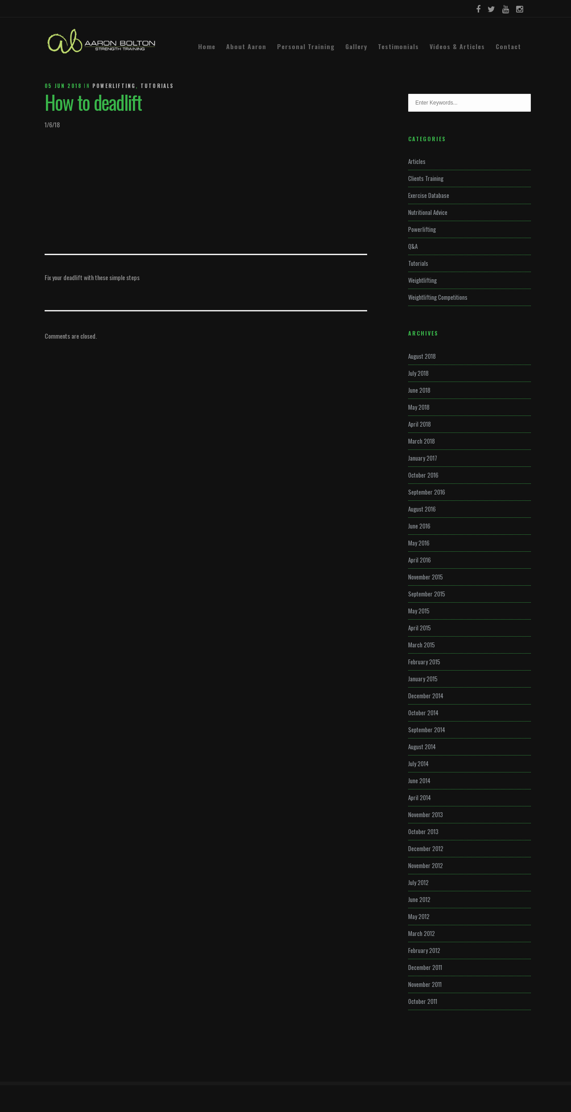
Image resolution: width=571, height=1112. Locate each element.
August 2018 (422, 356)
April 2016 (419, 559)
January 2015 (423, 678)
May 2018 (419, 407)
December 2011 (425, 967)
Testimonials (398, 46)
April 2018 (419, 424)
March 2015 (421, 644)
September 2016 (426, 491)
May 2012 (419, 916)
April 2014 (419, 797)
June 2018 (419, 390)
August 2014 (422, 746)
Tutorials (157, 85)
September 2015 (426, 593)
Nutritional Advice (427, 212)
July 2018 (418, 373)
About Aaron (246, 46)
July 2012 (418, 882)
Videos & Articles (457, 46)
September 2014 (426, 729)
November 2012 (425, 865)
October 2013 (423, 831)
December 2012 (425, 848)
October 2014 (423, 712)
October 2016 (423, 474)
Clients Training (425, 178)
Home (206, 46)
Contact (508, 46)
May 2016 (419, 542)
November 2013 (425, 814)
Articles (417, 161)
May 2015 (419, 610)
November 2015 (425, 576)
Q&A (413, 246)
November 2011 (425, 984)
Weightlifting (422, 280)
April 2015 (419, 627)
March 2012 (421, 933)
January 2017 (422, 457)
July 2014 (418, 763)
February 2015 (424, 661)
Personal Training (306, 46)
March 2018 (421, 440)
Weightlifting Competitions (438, 297)
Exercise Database (428, 195)
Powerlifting (114, 85)
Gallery (356, 46)
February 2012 (424, 950)
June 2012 (419, 899)
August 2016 (422, 508)
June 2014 (419, 780)
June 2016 (419, 525)
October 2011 (422, 1001)
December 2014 (425, 695)
